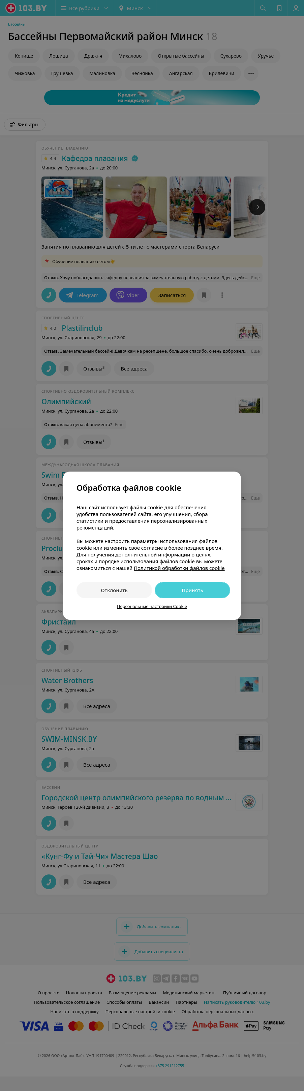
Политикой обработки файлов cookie (179, 568)
